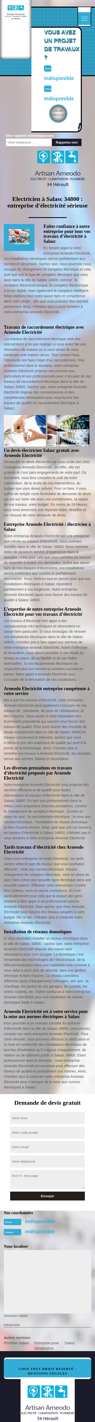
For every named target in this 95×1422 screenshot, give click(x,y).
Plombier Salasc (16, 1343)
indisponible (40, 1221)
